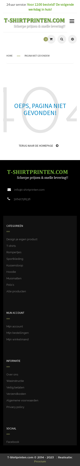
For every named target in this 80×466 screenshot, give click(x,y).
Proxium (40, 461)
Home (9, 55)
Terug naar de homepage (38, 146)
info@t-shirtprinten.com (29, 189)
